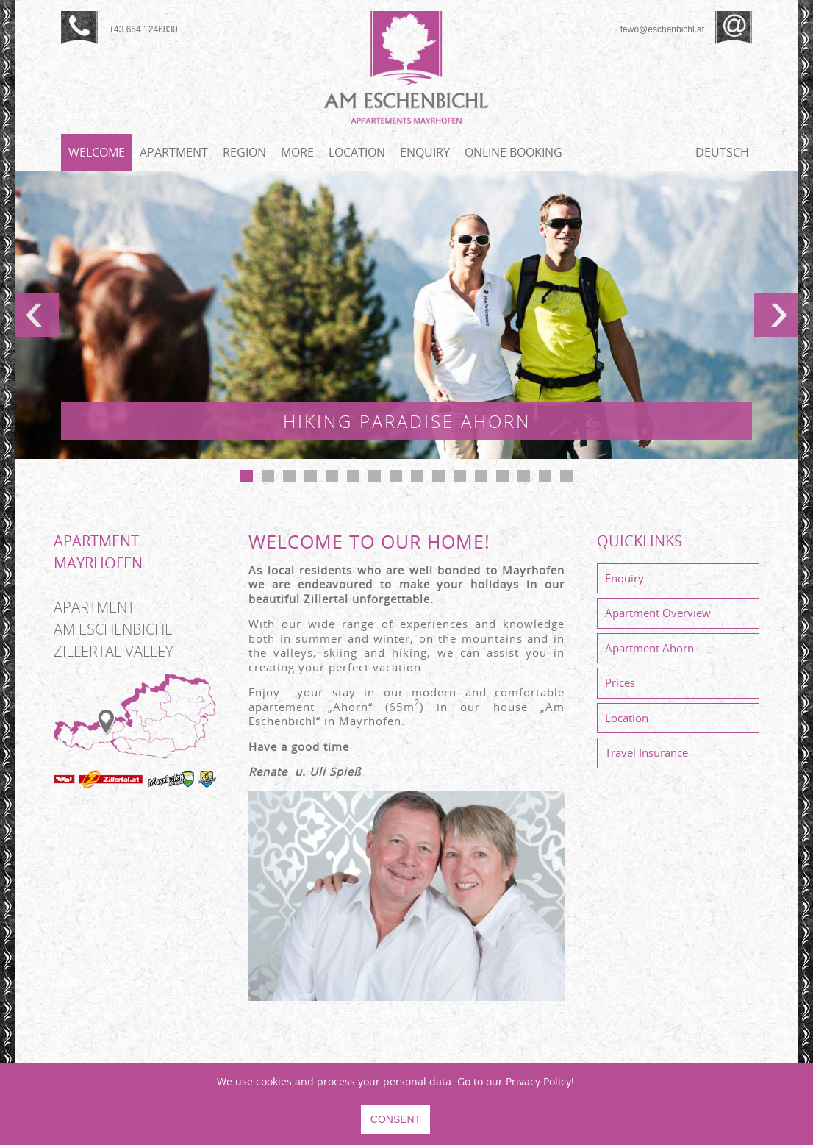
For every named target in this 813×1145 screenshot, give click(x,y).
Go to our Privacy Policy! (515, 1081)
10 (438, 476)
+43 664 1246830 (143, 29)
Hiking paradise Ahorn (246, 476)
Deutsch (722, 152)
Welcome (96, 152)
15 (545, 476)
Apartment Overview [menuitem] (658, 612)
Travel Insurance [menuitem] (646, 752)
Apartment (174, 152)
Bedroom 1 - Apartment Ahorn (332, 476)
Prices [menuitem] (620, 682)
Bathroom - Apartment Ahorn (481, 476)
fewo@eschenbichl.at (662, 29)
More (297, 152)
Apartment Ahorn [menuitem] (649, 648)
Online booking (513, 152)
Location (357, 152)
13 (502, 476)
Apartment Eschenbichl (289, 476)
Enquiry (425, 152)
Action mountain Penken (268, 476)
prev (37, 315)
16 (566, 476)
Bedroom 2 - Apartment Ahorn (417, 476)
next (776, 315)
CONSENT (395, 1119)
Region (244, 152)
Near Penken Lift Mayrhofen (460, 476)
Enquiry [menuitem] (624, 578)
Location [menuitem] (626, 717)
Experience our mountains (353, 476)
